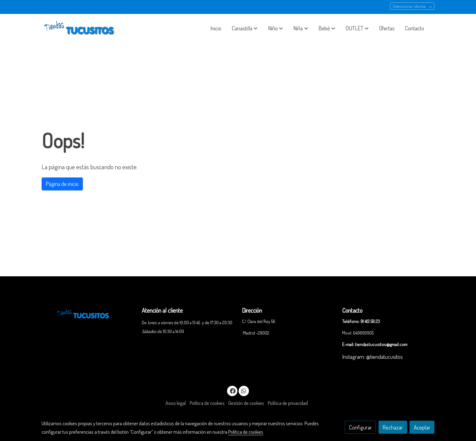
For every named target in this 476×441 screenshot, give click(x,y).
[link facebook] (232, 390)
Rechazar (392, 427)
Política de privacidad (288, 403)
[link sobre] (87, 312)
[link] (80, 28)
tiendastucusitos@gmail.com (381, 344)
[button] (245, 28)
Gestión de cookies (246, 403)
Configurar (360, 427)
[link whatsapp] (244, 390)
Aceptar (422, 427)
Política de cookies (207, 403)
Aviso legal (175, 403)
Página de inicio (62, 183)
